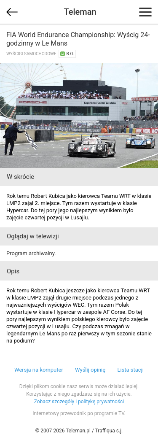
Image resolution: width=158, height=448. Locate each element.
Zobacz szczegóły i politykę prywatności (79, 402)
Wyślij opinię (90, 370)
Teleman (80, 12)
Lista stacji (130, 370)
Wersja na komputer (38, 370)
